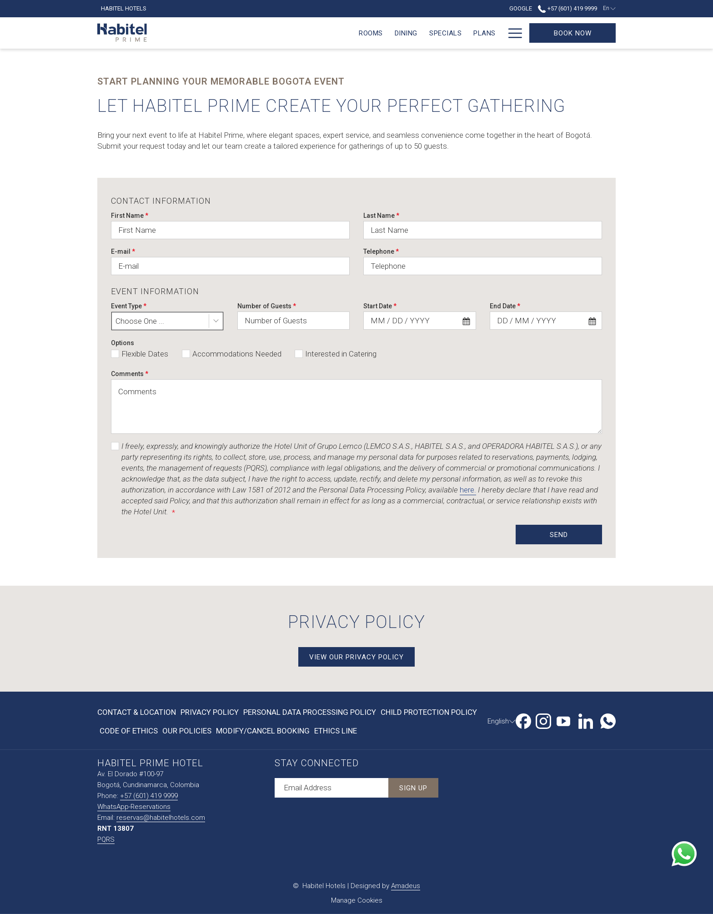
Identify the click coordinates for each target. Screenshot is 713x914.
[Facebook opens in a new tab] (523, 720)
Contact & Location (136, 712)
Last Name (381, 215)
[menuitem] (195, 33)
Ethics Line (335, 730)
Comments (129, 373)
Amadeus (405, 886)
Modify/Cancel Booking (263, 730)
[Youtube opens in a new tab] (563, 720)
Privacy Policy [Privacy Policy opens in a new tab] (210, 714)
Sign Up (413, 788)
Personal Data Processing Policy (309, 712)
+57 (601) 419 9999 (149, 796)
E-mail (123, 251)
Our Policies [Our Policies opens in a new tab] (186, 732)
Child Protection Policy (429, 712)
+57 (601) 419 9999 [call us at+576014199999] (567, 8)
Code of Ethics (129, 730)
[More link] (512, 33)
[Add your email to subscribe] (331, 788)
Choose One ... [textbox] (139, 321)
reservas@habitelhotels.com (160, 818)
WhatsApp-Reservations (134, 807)
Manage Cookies (356, 900)
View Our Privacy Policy (362, 657)
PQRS (106, 839)
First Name (129, 215)
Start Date (380, 306)
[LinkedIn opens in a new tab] (586, 720)
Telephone (381, 251)
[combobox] (167, 321)
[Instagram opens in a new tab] (543, 720)
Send (559, 535)
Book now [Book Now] (573, 33)
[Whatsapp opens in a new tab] (608, 720)
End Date (505, 306)
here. (468, 489)
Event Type (128, 306)
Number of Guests (266, 306)
